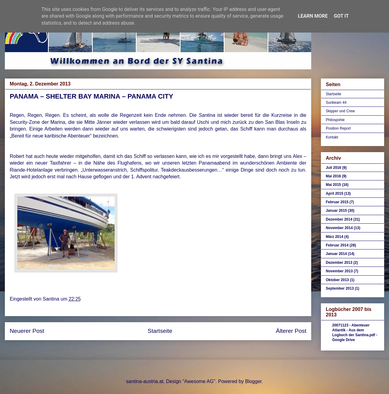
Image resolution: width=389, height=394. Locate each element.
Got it (341, 16)
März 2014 (334, 237)
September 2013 (340, 288)
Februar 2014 (337, 245)
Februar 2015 (337, 202)
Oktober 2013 (337, 280)
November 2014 (339, 228)
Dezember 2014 (339, 219)
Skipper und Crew (340, 111)
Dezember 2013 (339, 262)
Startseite (160, 331)
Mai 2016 (333, 176)
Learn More (313, 16)
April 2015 (334, 193)
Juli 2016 (333, 168)
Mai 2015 (333, 185)
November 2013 (339, 271)
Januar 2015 (336, 210)
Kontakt (332, 137)
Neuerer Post (27, 331)
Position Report (338, 128)
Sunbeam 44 (336, 102)
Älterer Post (291, 331)
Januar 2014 (336, 254)
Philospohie (335, 120)
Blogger (253, 381)
